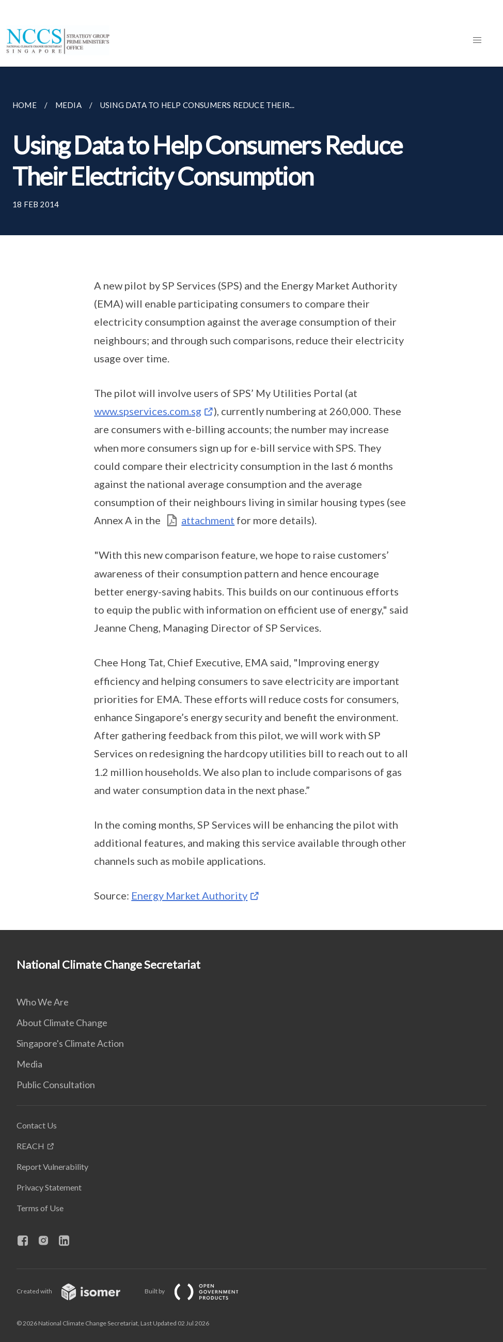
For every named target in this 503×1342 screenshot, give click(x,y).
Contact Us (37, 1125)
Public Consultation (56, 1084)
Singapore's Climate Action (70, 1043)
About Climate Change (62, 1022)
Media (29, 1064)
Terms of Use (40, 1208)
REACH (30, 1146)
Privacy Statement (49, 1187)
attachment (207, 520)
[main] (251, 498)
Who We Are (43, 1002)
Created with (77, 1291)
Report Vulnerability (52, 1166)
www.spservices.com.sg (147, 411)
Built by (200, 1291)
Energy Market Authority (189, 895)
